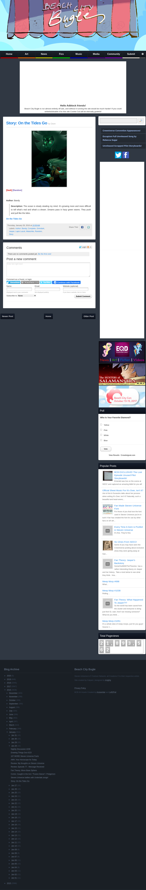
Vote (106, 449)
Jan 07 (14, 857)
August (12, 707)
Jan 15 (14, 828)
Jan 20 (14, 810)
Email (37, 286)
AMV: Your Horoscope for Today (24, 760)
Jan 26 (14, 789)
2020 (9, 676)
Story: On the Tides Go (26, 123)
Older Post (89, 316)
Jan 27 (14, 785)
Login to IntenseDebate (13, 282)
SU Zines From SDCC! (125, 542)
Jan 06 (14, 860)
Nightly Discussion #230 (20, 749)
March (11, 725)
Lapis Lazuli (20, 231)
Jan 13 (14, 835)
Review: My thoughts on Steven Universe (27, 763)
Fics (61, 54)
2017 (9, 686)
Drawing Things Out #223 (21, 753)
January (12, 732)
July (10, 711)
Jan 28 (14, 746)
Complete (32, 228)
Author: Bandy (21, 228)
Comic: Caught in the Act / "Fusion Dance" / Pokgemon (33, 774)
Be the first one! (44, 254)
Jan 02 (14, 874)
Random (38, 231)
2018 (9, 683)
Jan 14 (14, 832)
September (13, 704)
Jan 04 (14, 867)
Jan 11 (14, 842)
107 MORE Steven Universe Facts (25, 756)
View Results (114, 455)
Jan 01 (14, 878)
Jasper (12, 231)
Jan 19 (14, 814)
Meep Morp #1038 (111, 590)
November (13, 697)
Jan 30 (14, 739)
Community (113, 54)
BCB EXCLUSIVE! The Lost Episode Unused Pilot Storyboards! (128, 475)
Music (78, 54)
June (11, 714)
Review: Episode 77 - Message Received (27, 767)
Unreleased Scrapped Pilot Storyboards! (122, 146)
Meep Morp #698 (110, 581)
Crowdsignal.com (128, 455)
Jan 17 (14, 821)
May (11, 718)
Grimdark (40, 228)
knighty (108, 680)
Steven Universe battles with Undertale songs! (29, 777)
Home (9, 54)
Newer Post (7, 316)
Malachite (30, 231)
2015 (9, 883)
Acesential (101, 692)
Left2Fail (112, 692)
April (11, 722)
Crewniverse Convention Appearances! (121, 130)
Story (11, 234)
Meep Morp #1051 (111, 621)
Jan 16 (14, 825)
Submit (131, 54)
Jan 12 (14, 839)
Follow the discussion (89, 247)
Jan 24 (14, 796)
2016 (9, 690)
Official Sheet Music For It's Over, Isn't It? (122, 490)
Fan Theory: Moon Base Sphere (24, 770)
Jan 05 (14, 864)
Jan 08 (14, 853)
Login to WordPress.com (30, 282)
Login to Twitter (46, 282)
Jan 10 (14, 846)
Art (26, 54)
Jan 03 (14, 871)
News (44, 54)
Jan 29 (14, 742)
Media (96, 54)
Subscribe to (21, 296)
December (13, 693)
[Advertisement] (69, 82)
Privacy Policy (80, 688)
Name (9, 286)
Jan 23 (14, 800)
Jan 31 (14, 735)
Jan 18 (14, 817)
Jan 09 (14, 850)
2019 (9, 679)
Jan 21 (14, 807)
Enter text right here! (48, 269)
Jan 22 (14, 803)
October (12, 700)
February (12, 729)
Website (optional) (70, 286)
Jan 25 (14, 793)
